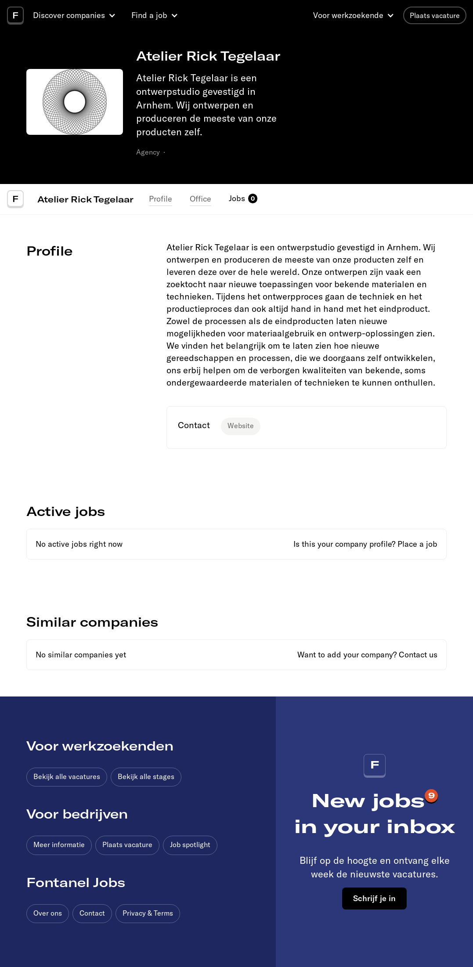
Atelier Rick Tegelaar (85, 199)
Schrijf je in (374, 898)
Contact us (418, 654)
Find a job (149, 15)
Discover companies (69, 15)
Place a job (417, 544)
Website (240, 425)
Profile (160, 199)
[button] (75, 15)
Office (200, 199)
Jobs (237, 198)
